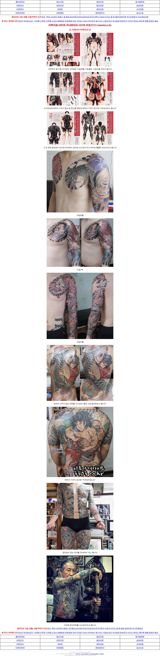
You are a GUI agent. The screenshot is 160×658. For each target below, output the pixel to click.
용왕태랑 (60, 21)
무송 (74, 21)
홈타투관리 (20, 2)
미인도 (107, 17)
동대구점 (100, 2)
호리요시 (29, 21)
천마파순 (91, 21)
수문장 (42, 21)
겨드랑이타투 (143, 17)
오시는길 (139, 13)
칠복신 (60, 17)
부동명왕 (68, 21)
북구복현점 (139, 2)
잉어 (43, 17)
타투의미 (20, 9)
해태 (117, 17)
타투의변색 (20, 13)
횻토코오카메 (71, 17)
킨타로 (79, 21)
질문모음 (100, 9)
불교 (156, 21)
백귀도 (136, 21)
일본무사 (123, 21)
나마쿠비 (53, 17)
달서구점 (60, 2)
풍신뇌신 (99, 21)
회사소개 (78, 653)
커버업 (60, 9)
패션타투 (100, 5)
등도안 (21, 21)
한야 (48, 17)
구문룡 (48, 21)
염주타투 (122, 17)
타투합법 (60, 13)
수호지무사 (107, 21)
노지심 (54, 21)
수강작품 (139, 9)
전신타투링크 (132, 17)
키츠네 (101, 17)
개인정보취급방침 (94, 653)
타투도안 (20, 5)
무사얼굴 (116, 21)
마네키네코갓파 (83, 17)
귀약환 (37, 21)
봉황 (146, 21)
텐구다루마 (94, 17)
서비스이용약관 (85, 653)
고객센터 (101, 653)
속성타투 (139, 5)
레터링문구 (100, 13)
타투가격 (60, 5)
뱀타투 (141, 21)
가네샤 (85, 21)
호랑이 (151, 21)
